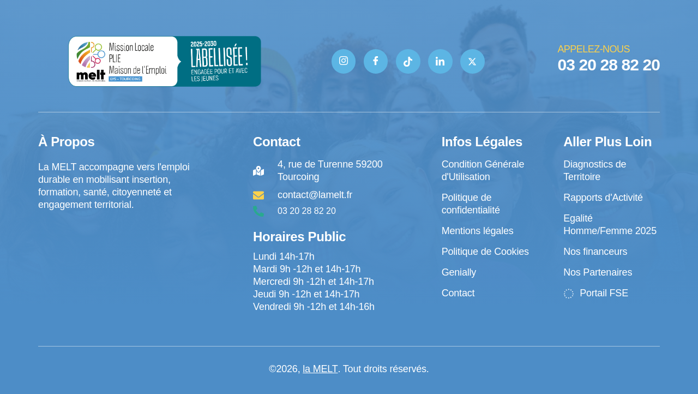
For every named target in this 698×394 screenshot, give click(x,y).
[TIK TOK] (408, 61)
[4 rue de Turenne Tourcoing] (115, 256)
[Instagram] (343, 61)
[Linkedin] (440, 61)
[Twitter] (473, 61)
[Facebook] (375, 61)
